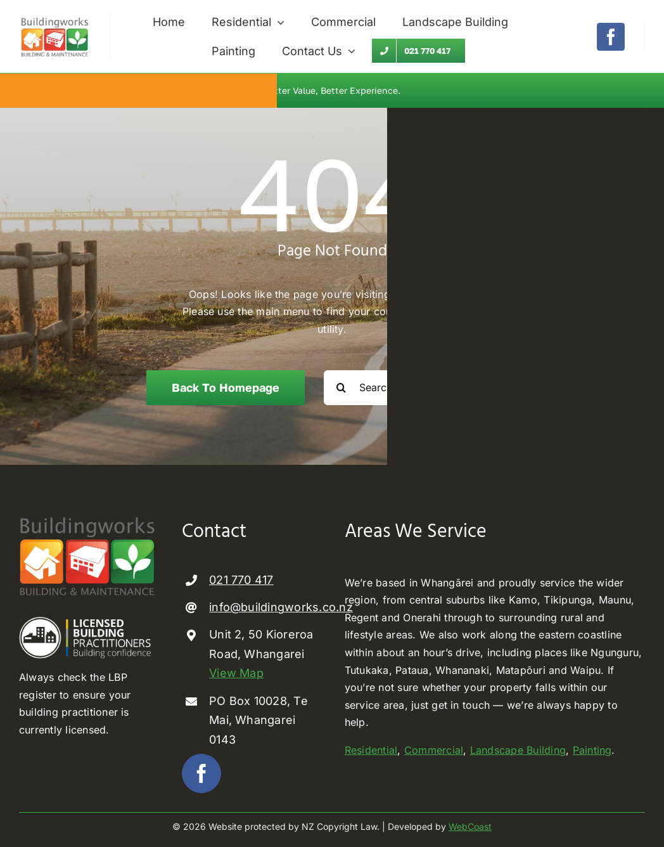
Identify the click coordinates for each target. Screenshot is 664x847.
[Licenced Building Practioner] (87, 622)
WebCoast (470, 826)
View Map (236, 673)
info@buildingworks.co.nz (281, 607)
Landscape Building (518, 750)
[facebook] (611, 37)
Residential (371, 750)
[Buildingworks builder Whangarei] (55, 19)
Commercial (433, 750)
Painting (592, 750)
